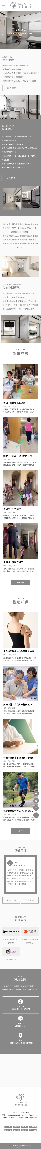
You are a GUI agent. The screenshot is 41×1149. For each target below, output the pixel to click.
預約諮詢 (33, 1130)
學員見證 (33, 1127)
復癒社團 (16, 1130)
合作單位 (24, 1130)
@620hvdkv (24, 1112)
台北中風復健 (14, 1140)
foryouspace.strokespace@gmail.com (23, 1115)
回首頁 (8, 1127)
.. (31, 1145)
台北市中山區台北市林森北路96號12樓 (23, 1118)
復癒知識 (8, 1130)
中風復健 (6, 1140)
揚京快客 (18, 1145)
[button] (2, 31)
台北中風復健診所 (8, 1142)
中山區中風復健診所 (20, 1142)
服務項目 (24, 1127)
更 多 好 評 (11, 900)
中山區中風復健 (23, 1140)
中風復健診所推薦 (33, 1142)
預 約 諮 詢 (21, 88)
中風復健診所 (33, 1140)
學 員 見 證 (29, 900)
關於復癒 (16, 1127)
